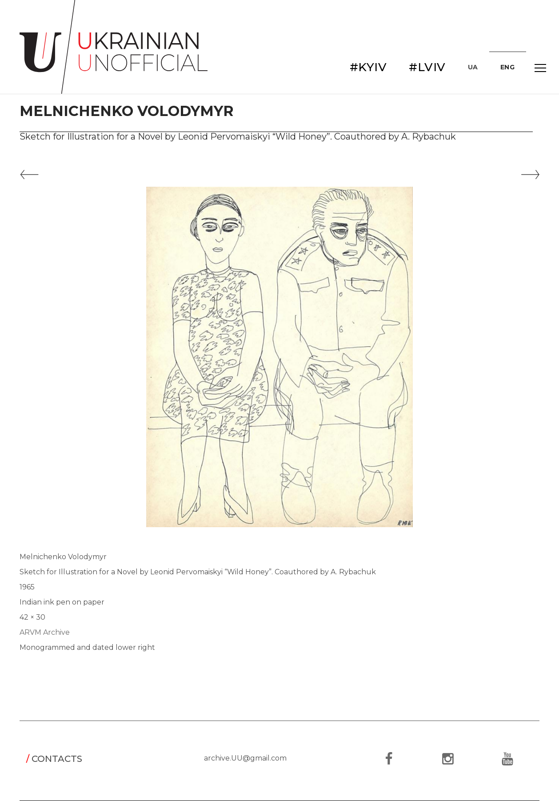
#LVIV (427, 67)
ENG (507, 67)
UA (473, 67)
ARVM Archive (45, 632)
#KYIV (368, 67)
